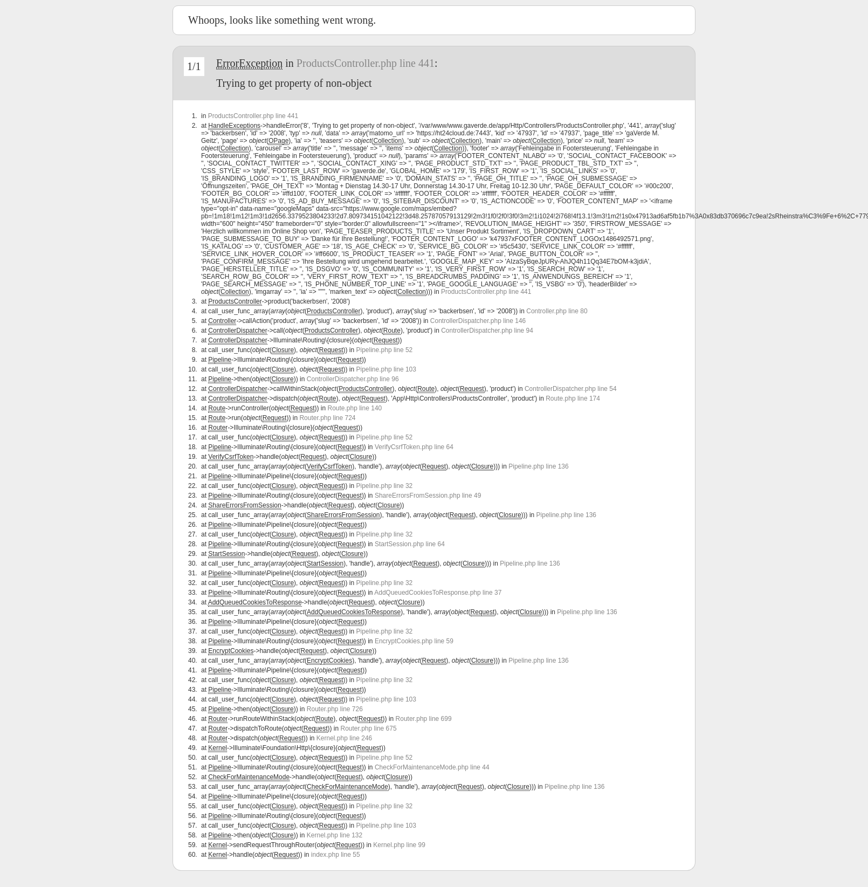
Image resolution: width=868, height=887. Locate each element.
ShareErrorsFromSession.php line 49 (428, 495)
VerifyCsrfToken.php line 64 (414, 447)
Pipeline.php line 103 (386, 369)
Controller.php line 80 (556, 311)
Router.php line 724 (327, 418)
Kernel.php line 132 (334, 835)
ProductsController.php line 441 (366, 63)
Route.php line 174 (573, 398)
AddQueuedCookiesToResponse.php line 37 (437, 592)
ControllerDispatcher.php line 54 (571, 389)
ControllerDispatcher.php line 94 (487, 330)
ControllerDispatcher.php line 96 (353, 379)
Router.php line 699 (424, 719)
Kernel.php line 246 (344, 738)
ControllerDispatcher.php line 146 (478, 321)
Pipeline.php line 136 (538, 466)
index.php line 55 (335, 854)
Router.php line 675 (369, 728)
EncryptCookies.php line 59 (414, 641)
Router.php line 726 (335, 709)
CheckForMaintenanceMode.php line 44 (432, 767)
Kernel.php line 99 (399, 845)
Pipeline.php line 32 (384, 486)
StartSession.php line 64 (410, 544)
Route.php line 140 (354, 408)
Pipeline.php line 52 (384, 350)
